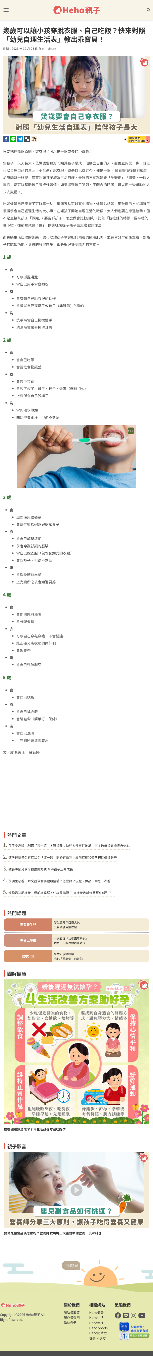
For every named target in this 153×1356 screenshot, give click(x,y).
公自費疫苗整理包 (65, 927)
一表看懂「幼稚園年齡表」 (71, 938)
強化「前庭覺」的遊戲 (68, 958)
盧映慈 (51, 49)
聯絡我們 (70, 1322)
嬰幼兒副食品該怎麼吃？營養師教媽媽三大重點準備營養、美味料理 (52, 1233)
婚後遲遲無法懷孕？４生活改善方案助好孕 (35, 1129)
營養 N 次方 (97, 1338)
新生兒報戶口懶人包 (67, 922)
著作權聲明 (72, 1317)
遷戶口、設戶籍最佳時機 (69, 943)
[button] (6, 10)
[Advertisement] (76, 800)
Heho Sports (98, 1327)
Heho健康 (96, 1312)
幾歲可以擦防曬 (64, 954)
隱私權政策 (72, 1312)
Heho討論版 (98, 1332)
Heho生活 (96, 1317)
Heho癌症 (96, 1322)
